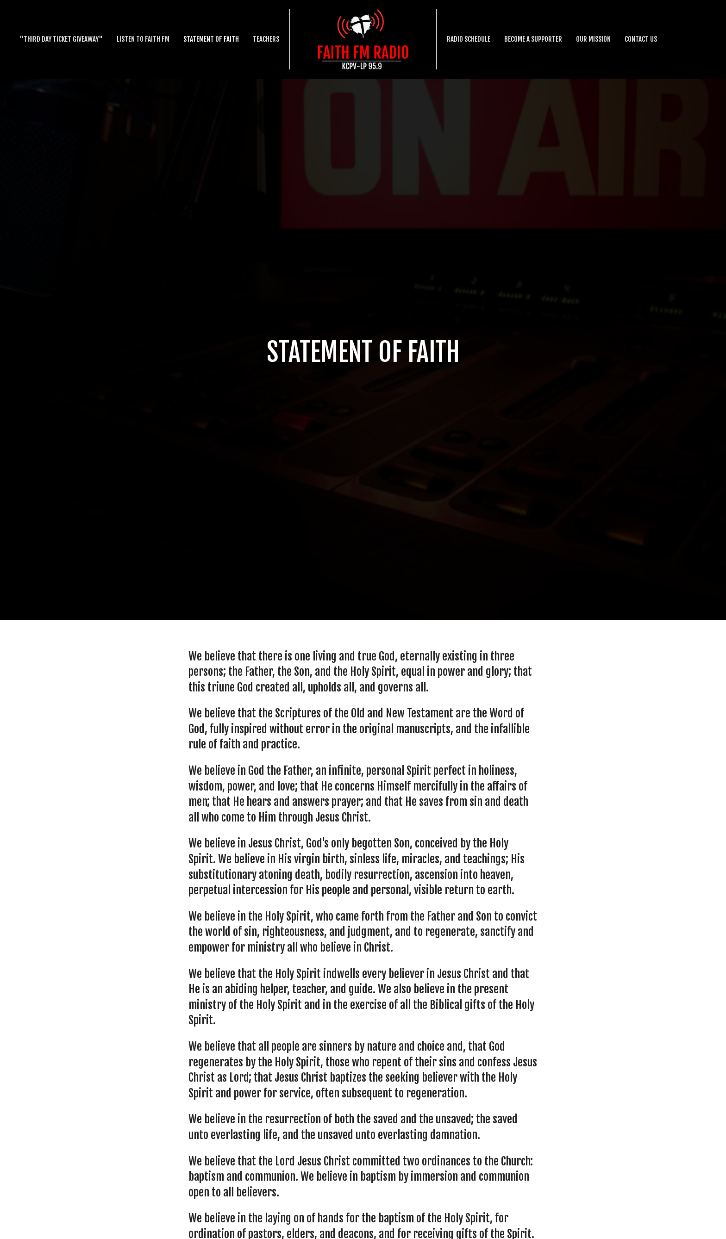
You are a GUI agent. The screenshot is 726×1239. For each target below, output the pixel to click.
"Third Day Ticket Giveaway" (61, 39)
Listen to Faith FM (143, 39)
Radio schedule (468, 39)
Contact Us (641, 39)
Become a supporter (533, 39)
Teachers (266, 39)
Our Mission (593, 39)
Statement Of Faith (211, 39)
